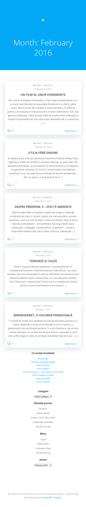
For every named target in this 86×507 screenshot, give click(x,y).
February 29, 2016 (43, 89)
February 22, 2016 (43, 147)
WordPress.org (43, 452)
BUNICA (43, 408)
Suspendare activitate (43, 422)
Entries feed (43, 443)
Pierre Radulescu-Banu (43, 375)
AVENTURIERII (43, 413)
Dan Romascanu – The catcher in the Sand (43, 371)
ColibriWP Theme (51, 497)
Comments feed (43, 448)
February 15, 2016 (43, 201)
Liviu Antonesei (43, 378)
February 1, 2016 (43, 309)
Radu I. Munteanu (44, 85)
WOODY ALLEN (43, 426)
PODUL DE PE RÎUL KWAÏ (43, 417)
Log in (43, 439)
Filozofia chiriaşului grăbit (43, 362)
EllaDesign (43, 358)
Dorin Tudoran (43, 381)
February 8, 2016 (43, 255)
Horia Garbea (43, 368)
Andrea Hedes (43, 365)
